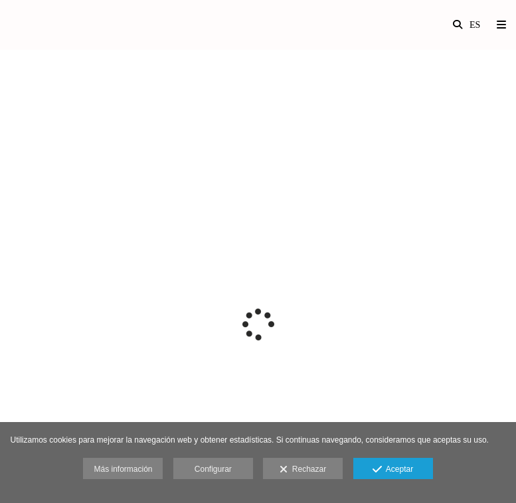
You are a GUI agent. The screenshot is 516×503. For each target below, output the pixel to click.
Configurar (213, 469)
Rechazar (303, 470)
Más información (123, 469)
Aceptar (393, 470)
